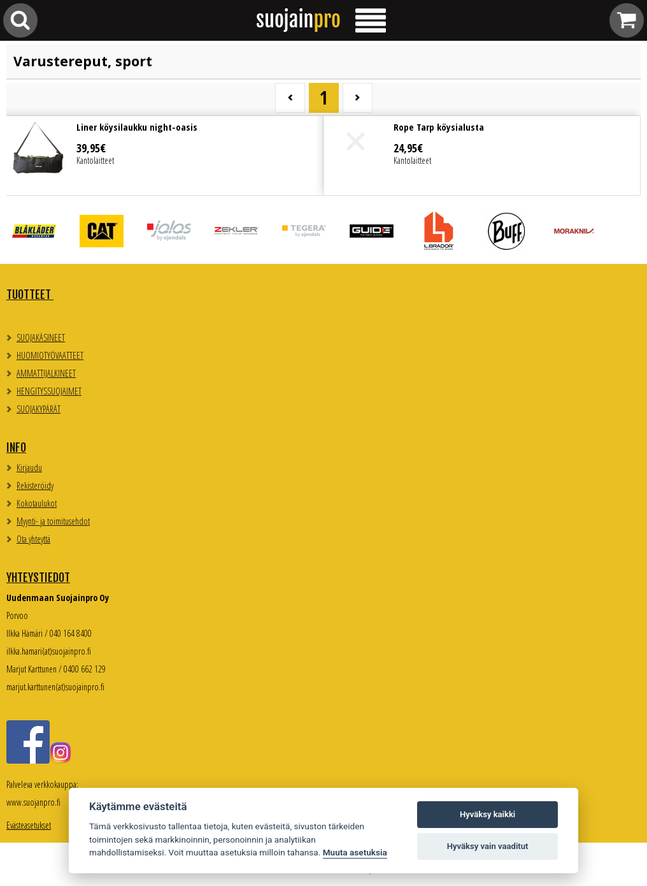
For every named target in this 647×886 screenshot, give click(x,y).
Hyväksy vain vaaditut (488, 846)
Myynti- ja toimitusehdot (53, 521)
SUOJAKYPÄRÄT (38, 409)
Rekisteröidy (35, 485)
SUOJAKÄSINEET (41, 337)
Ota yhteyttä (33, 539)
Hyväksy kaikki (487, 814)
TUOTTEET (29, 294)
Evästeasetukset (28, 825)
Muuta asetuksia (355, 852)
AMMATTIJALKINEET (46, 373)
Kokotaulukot (37, 503)
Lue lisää (164, 155)
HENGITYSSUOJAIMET (49, 391)
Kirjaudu (29, 467)
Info (16, 447)
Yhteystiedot (38, 577)
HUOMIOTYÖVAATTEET (50, 355)
